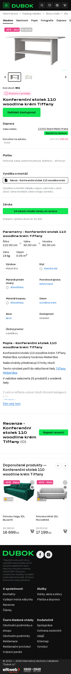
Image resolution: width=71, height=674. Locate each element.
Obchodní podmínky (16, 635)
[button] (5, 77)
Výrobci (42, 646)
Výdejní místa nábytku (18, 599)
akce (9, 318)
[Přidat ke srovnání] (32, 487)
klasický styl (50, 268)
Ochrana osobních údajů (49, 633)
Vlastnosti (22, 20)
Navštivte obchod (56, 133)
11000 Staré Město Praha (53, 128)
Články (7, 610)
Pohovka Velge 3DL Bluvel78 (14, 518)
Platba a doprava (48, 599)
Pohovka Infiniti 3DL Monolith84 (47, 518)
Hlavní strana (10, 13)
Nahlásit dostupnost (22, 112)
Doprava (61, 20)
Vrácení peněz (12, 651)
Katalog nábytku (32, 13)
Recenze (9, 604)
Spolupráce (44, 625)
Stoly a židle (53, 13)
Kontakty (9, 594)
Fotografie (47, 20)
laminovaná (46, 283)
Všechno (8, 20)
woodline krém (47, 302)
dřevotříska (16, 287)
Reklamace (10, 641)
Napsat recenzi (53, 432)
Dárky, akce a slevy (49, 594)
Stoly (67, 13)
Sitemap (43, 641)
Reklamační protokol (17, 646)
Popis (34, 20)
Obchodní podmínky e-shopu (18, 628)
